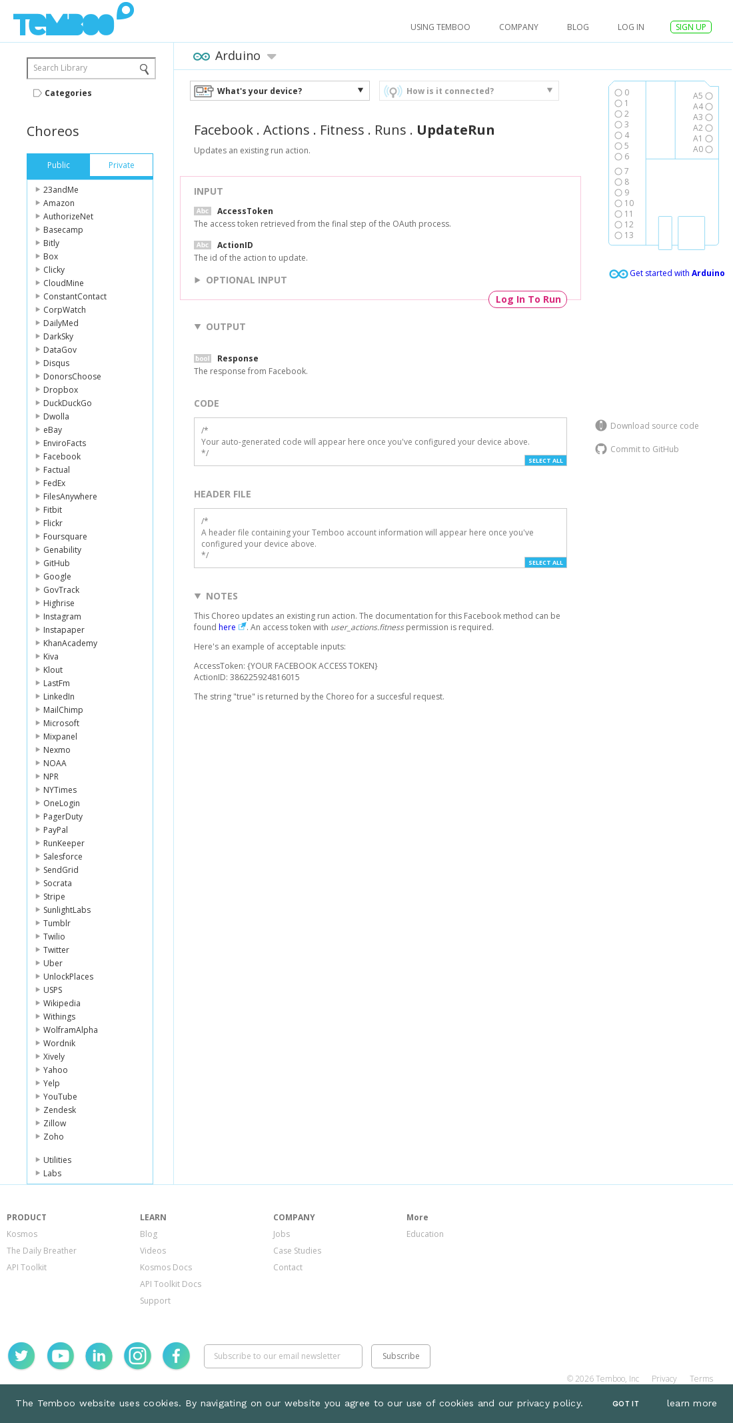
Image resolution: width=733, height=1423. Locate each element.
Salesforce (63, 856)
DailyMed (61, 323)
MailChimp (63, 710)
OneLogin (61, 803)
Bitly (51, 243)
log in (631, 27)
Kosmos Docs (166, 1267)
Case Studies (297, 1250)
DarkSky (58, 336)
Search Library (60, 67)
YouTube (60, 1096)
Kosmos (22, 1234)
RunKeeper (64, 843)
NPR (51, 776)
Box (50, 256)
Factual (56, 469)
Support (155, 1300)
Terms (701, 1378)
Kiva (51, 656)
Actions (286, 130)
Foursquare (65, 536)
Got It (625, 1404)
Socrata (57, 883)
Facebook (62, 456)
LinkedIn (59, 696)
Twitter (56, 950)
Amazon (59, 203)
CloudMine (63, 283)
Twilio (54, 936)
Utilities (57, 1160)
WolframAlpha (70, 1030)
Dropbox (60, 389)
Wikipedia (62, 1003)
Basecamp (63, 229)
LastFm (56, 683)
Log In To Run (528, 299)
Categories (68, 93)
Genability (62, 549)
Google (57, 576)
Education (425, 1234)
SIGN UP (691, 27)
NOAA (55, 763)
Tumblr (57, 923)
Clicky (54, 269)
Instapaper (64, 629)
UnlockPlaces (68, 976)
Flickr (53, 523)
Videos (153, 1250)
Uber (53, 963)
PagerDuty (63, 816)
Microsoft (61, 723)
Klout (53, 669)
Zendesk (59, 1110)
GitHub (56, 563)
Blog (578, 27)
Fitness (342, 130)
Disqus (56, 363)
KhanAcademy (70, 643)
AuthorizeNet (68, 216)
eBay (52, 429)
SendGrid (61, 870)
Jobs (281, 1234)
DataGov (60, 349)
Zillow (54, 1123)
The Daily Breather (42, 1250)
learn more (692, 1403)
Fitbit (52, 509)
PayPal (55, 830)
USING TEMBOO (440, 27)
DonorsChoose (72, 376)
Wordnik (59, 1043)
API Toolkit (27, 1267)
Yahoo (55, 1070)
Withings (59, 1016)
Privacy (664, 1378)
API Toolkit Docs (170, 1284)
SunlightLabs (67, 910)
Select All (545, 460)
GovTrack (61, 589)
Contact (288, 1267)
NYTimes (60, 790)
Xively (54, 1056)
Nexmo (57, 750)
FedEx (54, 483)
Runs (390, 130)
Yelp (51, 1083)
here (227, 627)
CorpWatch (64, 309)
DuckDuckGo (67, 403)
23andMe (61, 189)
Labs (52, 1173)
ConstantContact (75, 296)
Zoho (53, 1136)
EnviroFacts (64, 443)
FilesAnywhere (70, 496)
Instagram (62, 616)
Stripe (54, 896)
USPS (52, 990)
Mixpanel (60, 736)
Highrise (59, 603)
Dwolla (56, 416)
